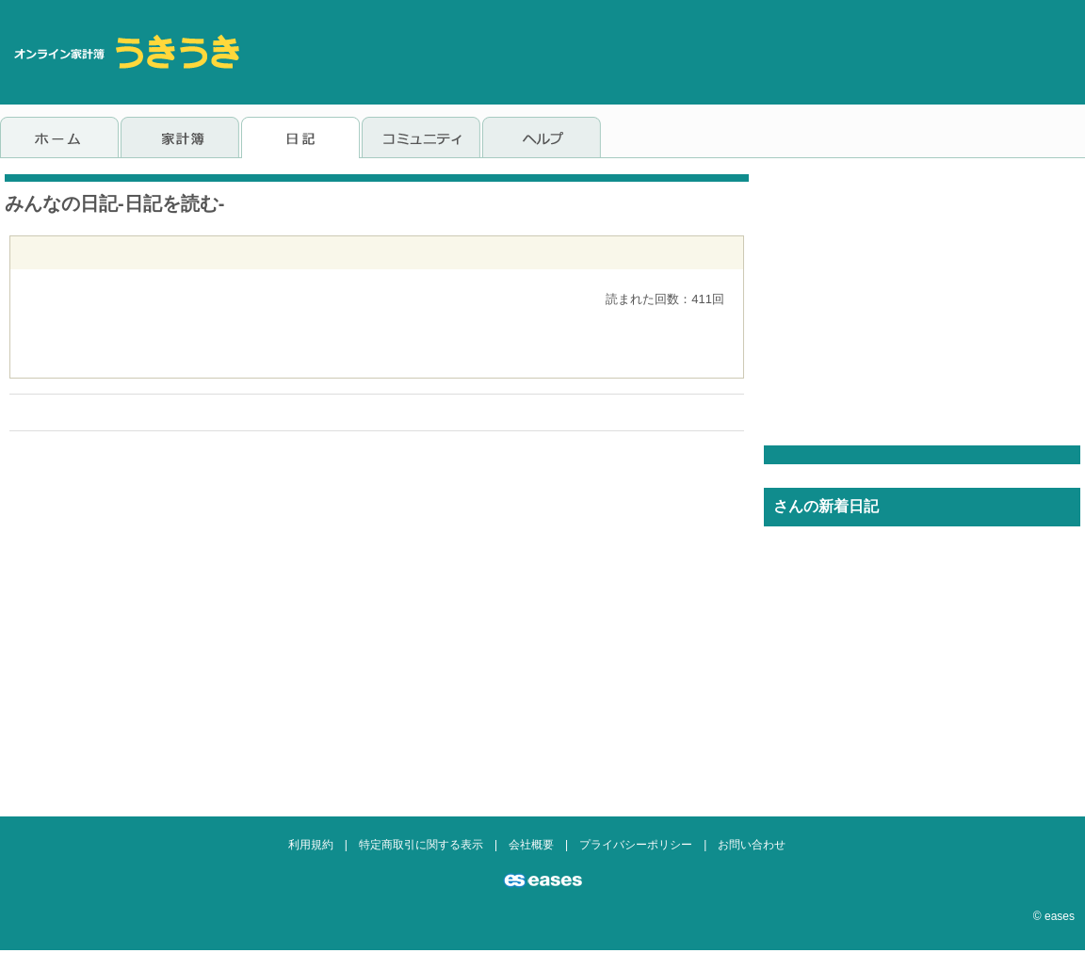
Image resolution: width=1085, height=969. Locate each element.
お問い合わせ (751, 844)
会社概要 (531, 844)
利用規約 (310, 844)
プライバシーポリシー (635, 844)
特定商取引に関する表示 (421, 844)
